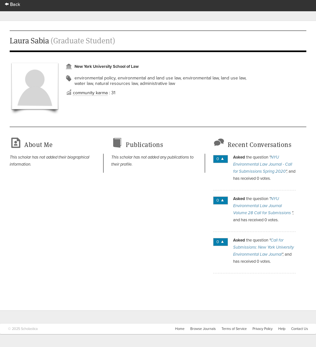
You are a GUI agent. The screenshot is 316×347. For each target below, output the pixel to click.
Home (179, 329)
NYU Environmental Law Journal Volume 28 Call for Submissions (262, 205)
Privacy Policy (262, 329)
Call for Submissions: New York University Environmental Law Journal (263, 247)
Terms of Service (234, 329)
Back (12, 4)
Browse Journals (203, 329)
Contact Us (299, 329)
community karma (90, 93)
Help (281, 329)
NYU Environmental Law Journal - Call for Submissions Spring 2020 (262, 164)
